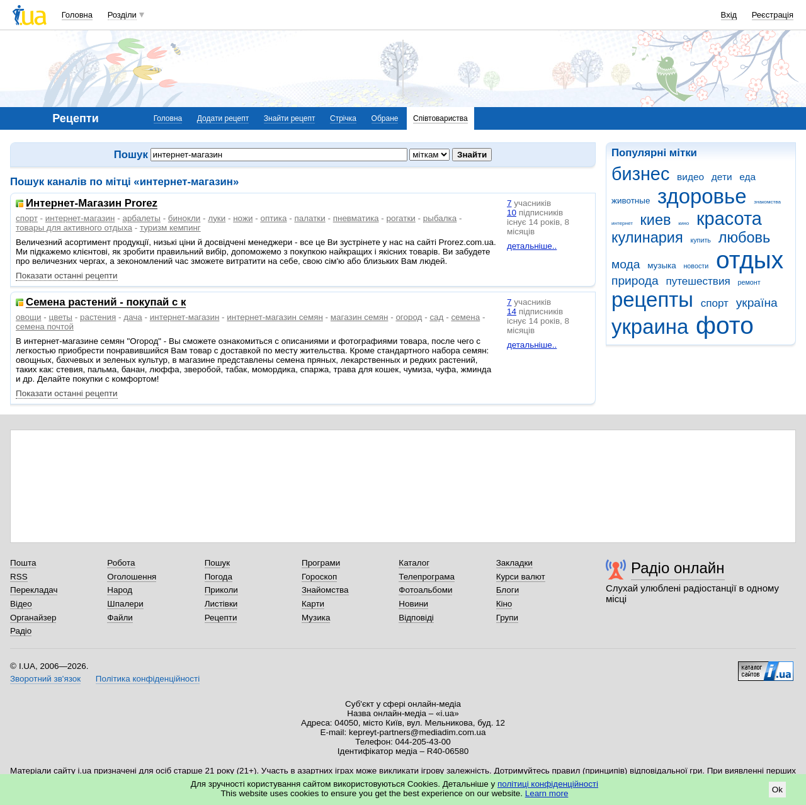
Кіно (504, 603)
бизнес (640, 174)
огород (408, 317)
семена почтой (45, 326)
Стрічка (343, 118)
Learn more (547, 793)
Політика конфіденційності (148, 678)
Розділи (122, 15)
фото (725, 325)
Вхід (729, 15)
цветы (60, 317)
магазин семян (360, 317)
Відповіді (416, 617)
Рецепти (221, 617)
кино (683, 223)
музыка (661, 265)
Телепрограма (427, 576)
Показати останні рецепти (67, 275)
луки (216, 218)
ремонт (748, 282)
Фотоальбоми (425, 590)
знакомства (767, 202)
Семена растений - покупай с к (106, 302)
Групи (507, 617)
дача (132, 317)
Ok (777, 789)
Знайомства (325, 590)
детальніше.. (532, 246)
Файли (120, 617)
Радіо (20, 631)
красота (729, 218)
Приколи (221, 590)
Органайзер (33, 617)
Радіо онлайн (678, 567)
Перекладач (33, 590)
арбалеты (141, 218)
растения (98, 317)
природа (635, 280)
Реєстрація (772, 15)
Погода (218, 576)
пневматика (356, 218)
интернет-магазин (80, 218)
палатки (309, 218)
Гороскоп (319, 576)
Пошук (217, 563)
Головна (77, 15)
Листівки (221, 603)
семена (465, 317)
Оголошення (131, 576)
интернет (622, 223)
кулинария (647, 237)
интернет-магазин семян (275, 317)
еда (747, 176)
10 (511, 212)
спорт (715, 303)
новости (695, 266)
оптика (273, 218)
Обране (385, 118)
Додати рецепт (223, 118)
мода (625, 264)
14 (511, 311)
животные (630, 200)
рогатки (401, 218)
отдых (749, 259)
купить (700, 240)
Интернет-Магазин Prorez (91, 203)
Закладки (514, 563)
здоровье (701, 196)
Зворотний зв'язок (45, 678)
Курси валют (520, 576)
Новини (413, 603)
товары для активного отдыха (74, 227)
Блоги (507, 590)
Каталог (414, 563)
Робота (121, 563)
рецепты (652, 299)
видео (690, 176)
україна (757, 302)
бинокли (184, 218)
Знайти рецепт (289, 118)
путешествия (698, 281)
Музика (316, 617)
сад (436, 317)
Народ (119, 590)
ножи (243, 218)
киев (655, 220)
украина (649, 326)
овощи (29, 317)
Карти (313, 603)
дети (722, 176)
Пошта (23, 563)
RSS (19, 576)
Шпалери (125, 603)
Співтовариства (440, 118)
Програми (321, 563)
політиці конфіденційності (547, 784)
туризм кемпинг (170, 227)
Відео (21, 603)
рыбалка (440, 218)
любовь (744, 237)
